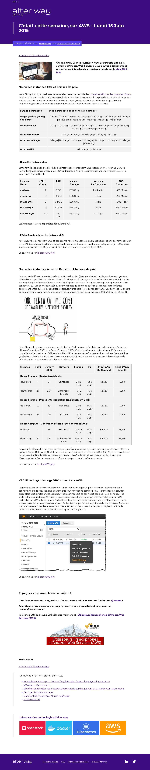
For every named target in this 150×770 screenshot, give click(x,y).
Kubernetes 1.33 (32, 699)
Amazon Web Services (68, 43)
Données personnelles (78, 762)
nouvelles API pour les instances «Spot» (110, 94)
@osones (116, 600)
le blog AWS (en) (46, 253)
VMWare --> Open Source (37, 685)
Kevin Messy (45, 43)
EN (17, 2)
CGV (63, 762)
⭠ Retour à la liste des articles (34, 55)
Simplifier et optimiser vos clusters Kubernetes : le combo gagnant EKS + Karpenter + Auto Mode (74, 689)
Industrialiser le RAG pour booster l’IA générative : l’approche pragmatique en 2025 (67, 681)
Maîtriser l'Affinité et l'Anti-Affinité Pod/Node (46, 696)
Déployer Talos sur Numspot (39, 692)
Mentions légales (50, 762)
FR (14, 2)
